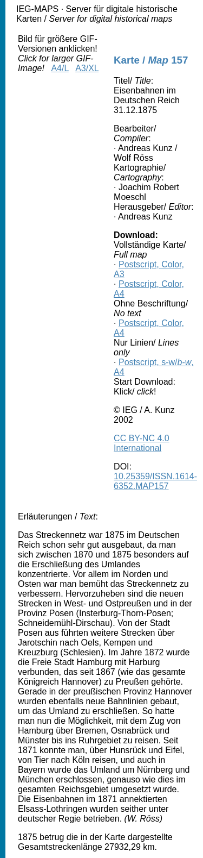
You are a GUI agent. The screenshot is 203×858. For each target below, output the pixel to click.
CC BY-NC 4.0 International (141, 443)
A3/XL (87, 68)
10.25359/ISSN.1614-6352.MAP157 (155, 481)
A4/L (59, 68)
